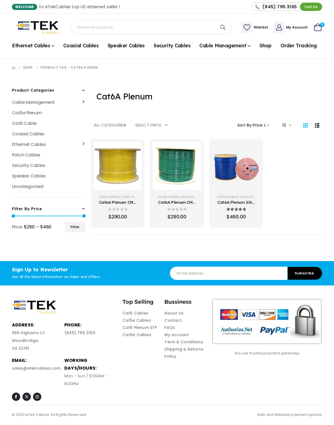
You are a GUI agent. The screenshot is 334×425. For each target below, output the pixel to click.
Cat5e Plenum (27, 113)
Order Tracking (299, 45)
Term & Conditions (183, 342)
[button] (311, 7)
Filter (75, 227)
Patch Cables (26, 155)
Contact (173, 320)
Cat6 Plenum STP (140, 327)
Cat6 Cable (24, 123)
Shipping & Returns (183, 349)
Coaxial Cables (80, 45)
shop (265, 45)
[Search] (223, 27)
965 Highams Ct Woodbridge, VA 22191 (28, 340)
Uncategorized (28, 186)
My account (176, 335)
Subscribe (304, 273)
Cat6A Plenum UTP (135, 197)
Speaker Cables (126, 45)
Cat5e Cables (137, 320)
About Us (173, 313)
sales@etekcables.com (36, 368)
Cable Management (222, 45)
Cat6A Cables (109, 197)
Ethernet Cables (31, 45)
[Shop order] (253, 125)
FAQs (169, 327)
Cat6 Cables (136, 313)
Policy (170, 356)
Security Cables (172, 45)
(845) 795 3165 (79, 333)
